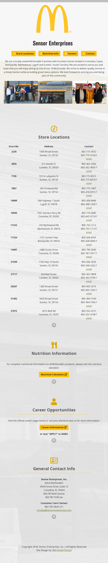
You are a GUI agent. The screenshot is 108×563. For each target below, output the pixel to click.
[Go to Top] (54, 326)
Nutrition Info (49, 53)
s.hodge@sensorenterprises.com (54, 510)
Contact (89, 53)
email (89, 158)
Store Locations (23, 53)
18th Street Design (62, 550)
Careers (70, 53)
